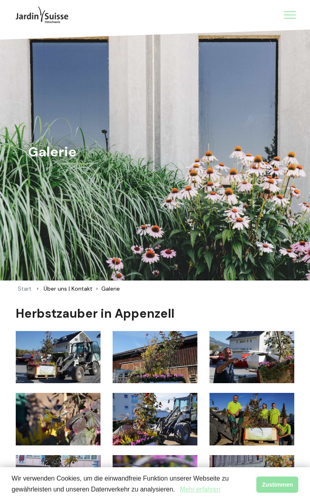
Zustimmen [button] (277, 484)
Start (24, 288)
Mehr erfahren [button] (200, 489)
